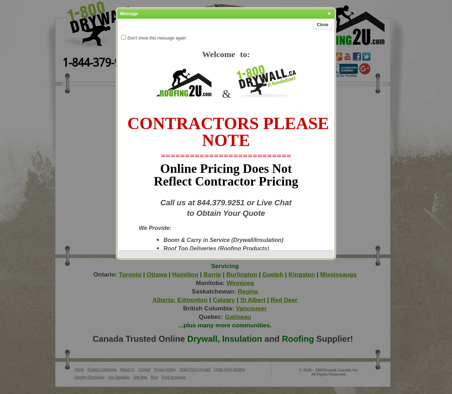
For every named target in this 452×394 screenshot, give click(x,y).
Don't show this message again (156, 38)
